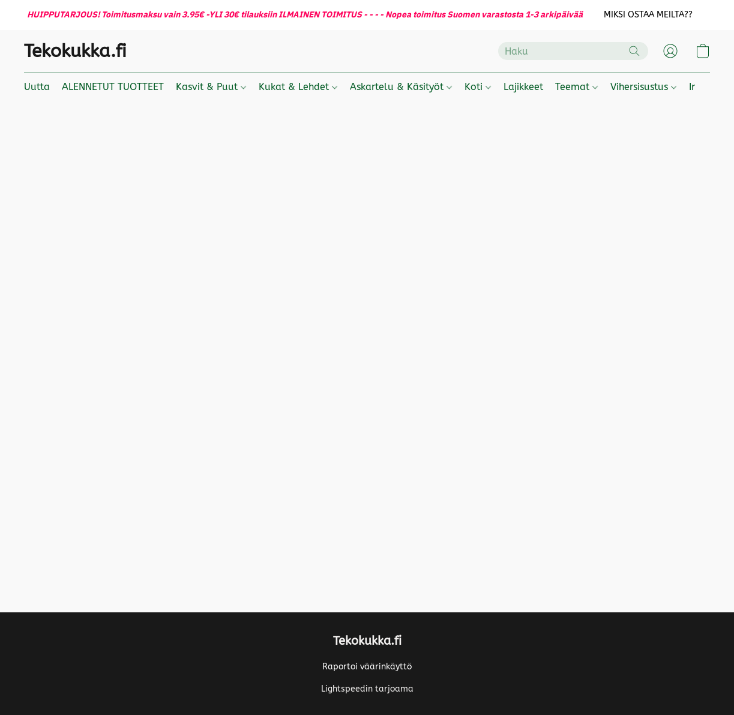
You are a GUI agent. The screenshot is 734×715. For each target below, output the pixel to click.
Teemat (576, 86)
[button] (648, 15)
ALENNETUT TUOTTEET (113, 86)
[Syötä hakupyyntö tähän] (573, 51)
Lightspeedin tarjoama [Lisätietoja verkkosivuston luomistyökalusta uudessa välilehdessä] (367, 689)
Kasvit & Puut (211, 86)
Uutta (37, 86)
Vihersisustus (643, 86)
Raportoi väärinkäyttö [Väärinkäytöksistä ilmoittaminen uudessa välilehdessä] (367, 667)
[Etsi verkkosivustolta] (634, 51)
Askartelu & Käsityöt (401, 86)
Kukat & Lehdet (298, 86)
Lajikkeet (523, 86)
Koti (478, 86)
